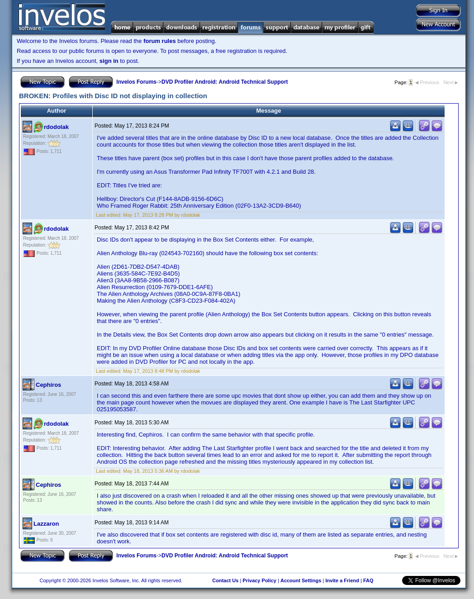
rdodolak (56, 127)
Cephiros (48, 384)
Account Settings (300, 580)
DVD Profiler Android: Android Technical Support (224, 82)
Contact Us (225, 580)
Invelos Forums (136, 82)
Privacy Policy (259, 580)
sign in (109, 60)
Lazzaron (46, 523)
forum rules (159, 41)
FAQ (368, 580)
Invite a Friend (342, 580)
